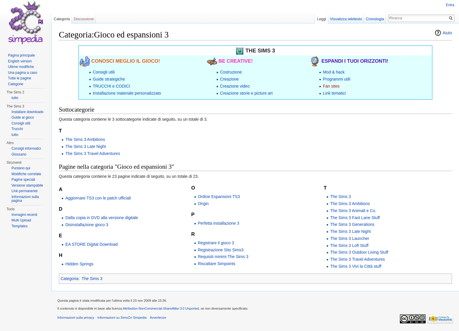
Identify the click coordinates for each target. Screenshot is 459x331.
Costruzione (231, 72)
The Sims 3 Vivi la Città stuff (355, 266)
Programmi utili (336, 79)
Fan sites (331, 86)
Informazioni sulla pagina (25, 199)
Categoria (69, 278)
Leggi (321, 19)
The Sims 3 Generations (352, 224)
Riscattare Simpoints (216, 263)
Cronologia (375, 19)
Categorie (15, 84)
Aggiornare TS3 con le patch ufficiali (98, 198)
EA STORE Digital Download (91, 244)
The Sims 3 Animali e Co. (353, 210)
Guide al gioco (22, 117)
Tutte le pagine (19, 78)
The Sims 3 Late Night (85, 146)
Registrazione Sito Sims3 (221, 250)
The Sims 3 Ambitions (85, 139)
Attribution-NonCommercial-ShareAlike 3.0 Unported (161, 308)
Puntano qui (20, 168)
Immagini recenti (24, 215)
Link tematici (334, 93)
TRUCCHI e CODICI (111, 86)
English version (20, 61)
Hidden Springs (79, 264)
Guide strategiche (109, 79)
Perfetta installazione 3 (218, 223)
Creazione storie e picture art (246, 93)
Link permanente (24, 191)
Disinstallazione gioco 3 (86, 224)
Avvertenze (158, 317)
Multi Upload (21, 220)
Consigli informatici (26, 148)
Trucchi (17, 129)
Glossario (18, 154)
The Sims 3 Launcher (349, 238)
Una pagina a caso (22, 73)
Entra (450, 5)
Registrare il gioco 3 (216, 242)
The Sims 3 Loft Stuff (349, 245)
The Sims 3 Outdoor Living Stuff (359, 252)
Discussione (84, 19)
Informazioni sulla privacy (75, 317)
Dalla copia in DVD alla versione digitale (101, 217)
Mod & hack (334, 72)
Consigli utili (104, 72)
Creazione (229, 79)
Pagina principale (21, 55)
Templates (19, 226)
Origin (203, 203)
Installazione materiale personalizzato (127, 93)
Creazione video (235, 86)
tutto (14, 98)
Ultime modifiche (21, 67)
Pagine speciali (23, 180)
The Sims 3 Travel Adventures (92, 153)
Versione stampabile (27, 185)
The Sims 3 (340, 196)
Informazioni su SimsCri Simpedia (122, 317)
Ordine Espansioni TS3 (219, 196)
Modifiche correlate (26, 174)
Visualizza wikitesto (346, 19)
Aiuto (447, 32)
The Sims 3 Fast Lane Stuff (355, 217)
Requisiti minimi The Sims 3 (223, 256)
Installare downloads (27, 112)
